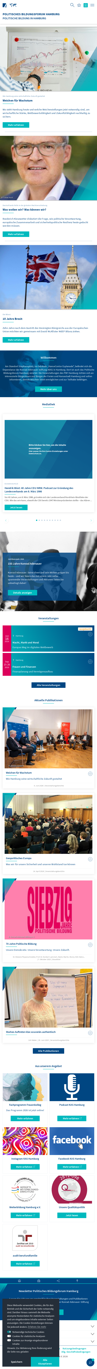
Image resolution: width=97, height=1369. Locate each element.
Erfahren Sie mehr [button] (37, 1326)
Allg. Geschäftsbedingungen (75, 1351)
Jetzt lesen (16, 507)
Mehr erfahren (16, 125)
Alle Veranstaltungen (48, 685)
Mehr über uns (48, 389)
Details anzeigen (22, 592)
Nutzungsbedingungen (74, 1348)
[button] (5, 520)
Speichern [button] (16, 1361)
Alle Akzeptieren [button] (45, 1361)
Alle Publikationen (48, 1050)
